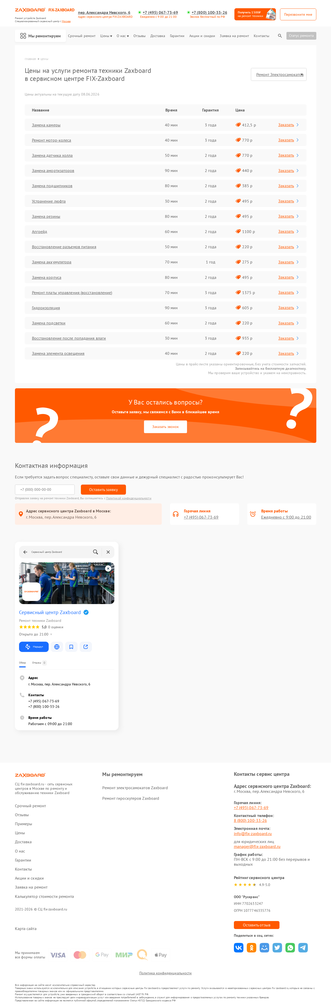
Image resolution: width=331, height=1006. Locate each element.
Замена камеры (46, 124)
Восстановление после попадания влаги (69, 338)
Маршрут (34, 647)
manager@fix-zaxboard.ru (257, 846)
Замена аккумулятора (52, 261)
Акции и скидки (202, 36)
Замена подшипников (52, 185)
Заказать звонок (165, 426)
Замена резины (46, 216)
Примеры (23, 823)
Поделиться (238, 947)
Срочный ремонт (82, 36)
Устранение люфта (49, 201)
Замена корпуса (46, 277)
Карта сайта (26, 928)
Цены (106, 36)
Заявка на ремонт (234, 36)
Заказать (289, 124)
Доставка (157, 36)
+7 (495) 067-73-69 (160, 12)
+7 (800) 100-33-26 (209, 12)
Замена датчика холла (52, 155)
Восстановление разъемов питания (64, 246)
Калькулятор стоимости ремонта (44, 896)
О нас (123, 36)
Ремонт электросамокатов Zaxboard (135, 787)
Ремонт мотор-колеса (51, 140)
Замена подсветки (49, 322)
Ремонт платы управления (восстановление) (72, 292)
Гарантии (177, 36)
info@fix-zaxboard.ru (253, 833)
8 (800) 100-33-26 (250, 820)
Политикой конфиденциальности (128, 498)
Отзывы (139, 36)
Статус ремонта (301, 35)
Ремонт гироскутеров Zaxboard (130, 798)
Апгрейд (39, 231)
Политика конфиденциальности (165, 973)
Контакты (261, 36)
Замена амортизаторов (53, 170)
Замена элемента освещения (58, 353)
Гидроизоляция (46, 307)
